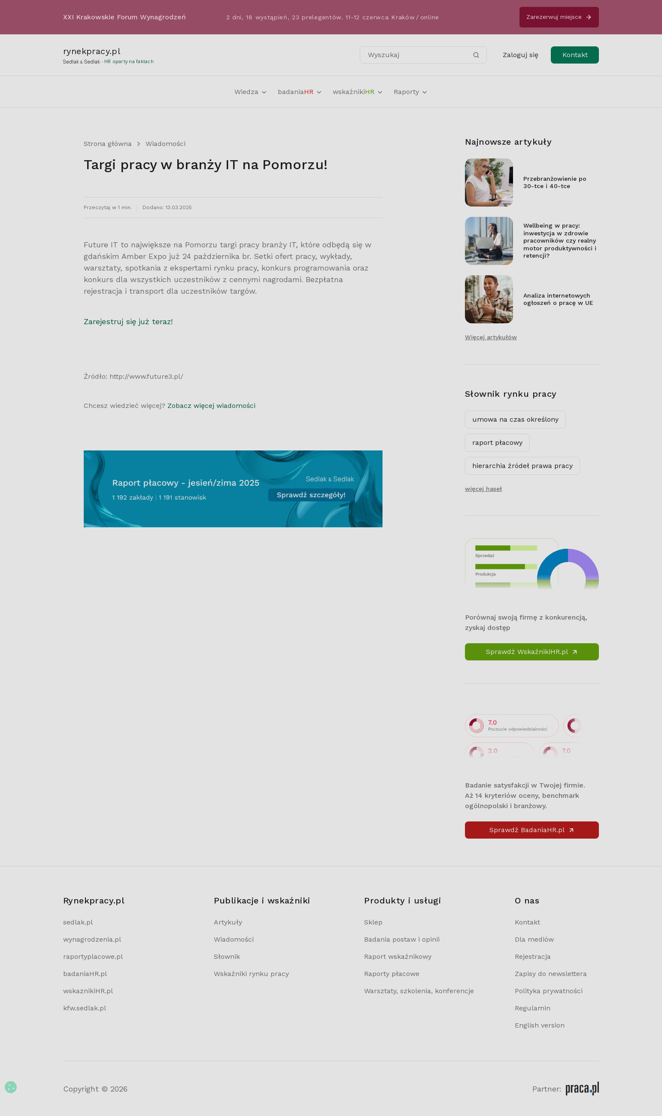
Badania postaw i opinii (402, 939)
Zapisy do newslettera (551, 974)
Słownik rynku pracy (511, 394)
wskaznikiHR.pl (88, 991)
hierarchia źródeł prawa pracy (522, 466)
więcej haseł (483, 488)
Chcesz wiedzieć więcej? (169, 405)
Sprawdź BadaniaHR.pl (532, 830)
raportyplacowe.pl (93, 956)
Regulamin (532, 1008)
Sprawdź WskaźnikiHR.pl (532, 652)
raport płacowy (497, 442)
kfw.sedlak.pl (84, 1008)
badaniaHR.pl (85, 974)
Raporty (411, 92)
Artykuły (228, 922)
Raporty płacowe (391, 974)
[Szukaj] (476, 55)
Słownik (227, 956)
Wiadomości (165, 144)
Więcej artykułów (491, 337)
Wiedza (250, 92)
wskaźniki (358, 92)
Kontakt (575, 55)
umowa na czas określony (515, 419)
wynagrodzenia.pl (92, 939)
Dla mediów (534, 939)
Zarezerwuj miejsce (559, 17)
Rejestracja (533, 956)
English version (540, 1025)
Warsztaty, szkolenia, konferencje (419, 991)
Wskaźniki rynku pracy (251, 974)
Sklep (373, 922)
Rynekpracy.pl (94, 900)
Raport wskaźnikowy (397, 956)
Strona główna (108, 144)
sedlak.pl (78, 922)
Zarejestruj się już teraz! (128, 321)
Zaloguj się (520, 55)
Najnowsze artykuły (508, 142)
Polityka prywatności (549, 991)
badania (300, 92)
